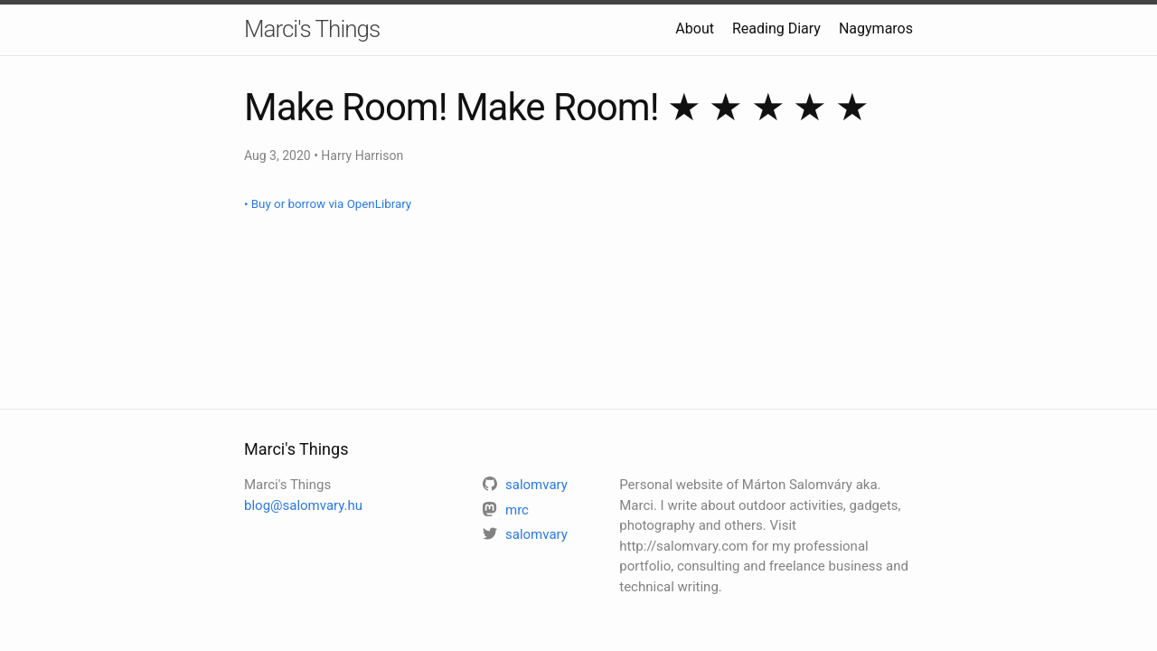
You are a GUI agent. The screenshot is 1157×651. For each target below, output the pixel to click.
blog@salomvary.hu (303, 505)
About (694, 28)
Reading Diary (776, 28)
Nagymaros (876, 28)
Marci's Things (312, 28)
